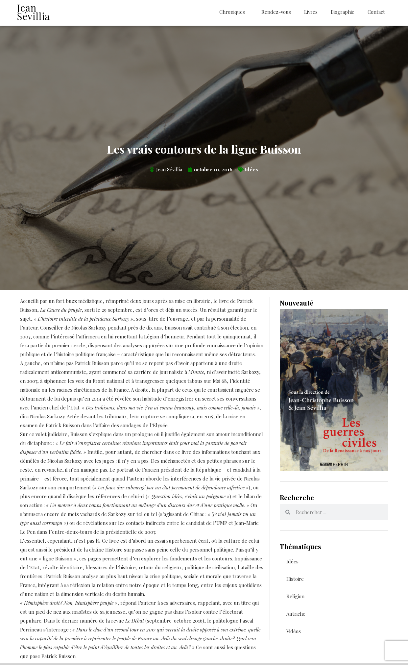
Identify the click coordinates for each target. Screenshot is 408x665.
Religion (295, 598)
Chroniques (233, 12)
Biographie (342, 12)
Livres (311, 12)
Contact (376, 12)
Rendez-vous (276, 12)
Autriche (295, 615)
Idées (251, 171)
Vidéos (293, 632)
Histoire (295, 580)
